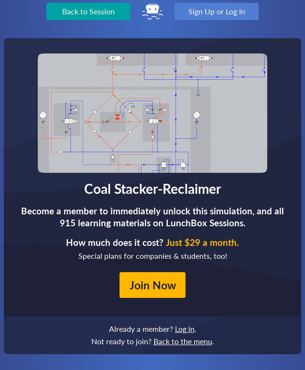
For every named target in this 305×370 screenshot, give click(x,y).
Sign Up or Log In (216, 11)
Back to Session (88, 11)
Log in (185, 328)
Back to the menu (182, 341)
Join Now (153, 285)
